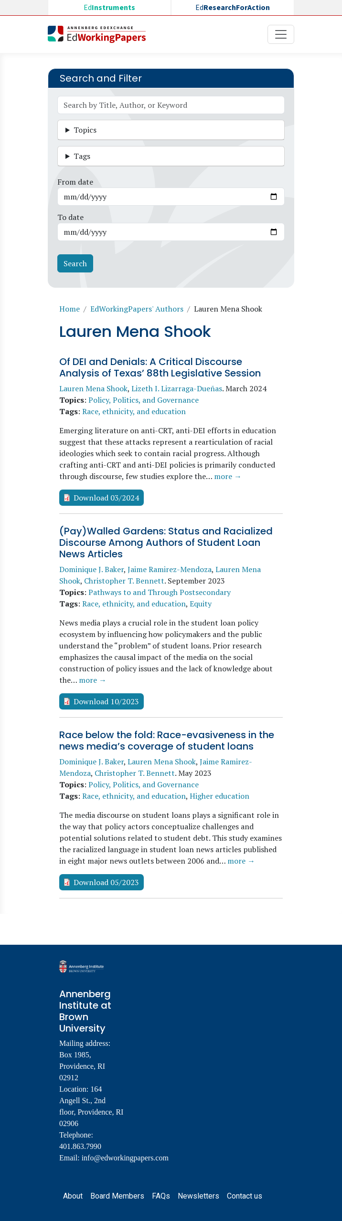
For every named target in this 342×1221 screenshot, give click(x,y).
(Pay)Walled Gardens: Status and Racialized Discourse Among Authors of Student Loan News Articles (166, 542)
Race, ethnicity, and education (134, 411)
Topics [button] (85, 130)
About (73, 1195)
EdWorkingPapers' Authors (136, 308)
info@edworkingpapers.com (125, 1158)
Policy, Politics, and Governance (143, 400)
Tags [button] (82, 156)
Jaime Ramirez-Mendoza (170, 569)
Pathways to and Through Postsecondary (159, 592)
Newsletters (198, 1195)
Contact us (244, 1195)
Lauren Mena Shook (93, 388)
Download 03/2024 (106, 497)
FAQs (161, 1195)
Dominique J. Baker (91, 569)
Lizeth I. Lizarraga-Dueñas (176, 388)
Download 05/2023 (106, 882)
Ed (109, 7)
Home (69, 308)
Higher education (219, 796)
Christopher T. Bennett (124, 580)
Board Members (117, 1195)
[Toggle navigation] (280, 34)
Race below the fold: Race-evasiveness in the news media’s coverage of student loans (166, 740)
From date (75, 182)
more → (228, 476)
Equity (201, 603)
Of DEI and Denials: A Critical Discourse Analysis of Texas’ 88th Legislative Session (160, 367)
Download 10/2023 (106, 701)
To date (70, 217)
